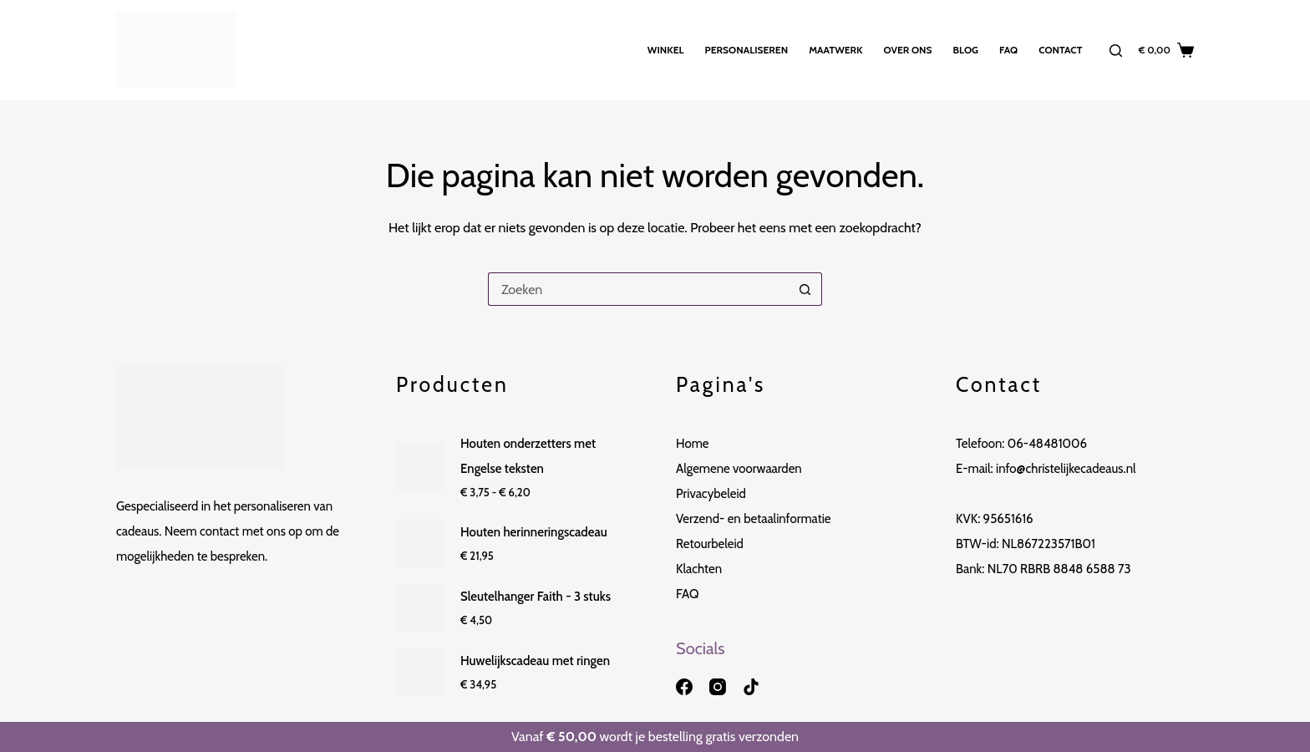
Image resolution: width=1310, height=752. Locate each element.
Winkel (665, 49)
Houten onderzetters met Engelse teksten (528, 456)
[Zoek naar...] (638, 289)
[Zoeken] (1115, 50)
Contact (1060, 49)
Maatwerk (835, 49)
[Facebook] (684, 686)
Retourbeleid (710, 543)
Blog (965, 49)
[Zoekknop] (805, 289)
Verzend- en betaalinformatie (753, 518)
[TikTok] (751, 686)
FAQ (1008, 49)
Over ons (908, 49)
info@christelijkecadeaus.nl (1066, 468)
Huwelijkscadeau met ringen (535, 660)
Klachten (699, 569)
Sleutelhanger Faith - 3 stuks (535, 596)
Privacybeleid (711, 493)
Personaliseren (747, 49)
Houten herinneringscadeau (533, 532)
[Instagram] (717, 686)
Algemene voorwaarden (739, 468)
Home (692, 443)
